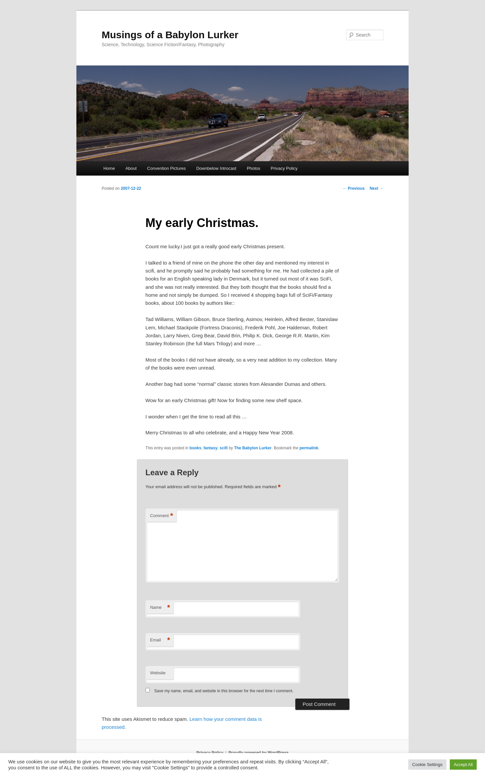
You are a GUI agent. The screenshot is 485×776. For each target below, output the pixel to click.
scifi (224, 448)
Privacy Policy (284, 168)
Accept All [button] (463, 764)
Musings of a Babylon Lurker (170, 34)
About (131, 168)
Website (158, 672)
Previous (354, 188)
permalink (308, 448)
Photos (253, 168)
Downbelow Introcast (216, 168)
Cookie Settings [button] (427, 764)
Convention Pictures (166, 168)
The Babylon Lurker (253, 448)
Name (160, 607)
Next (376, 188)
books (195, 448)
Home (109, 168)
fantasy (211, 448)
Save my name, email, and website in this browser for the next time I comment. (223, 691)
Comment (161, 516)
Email (160, 640)
